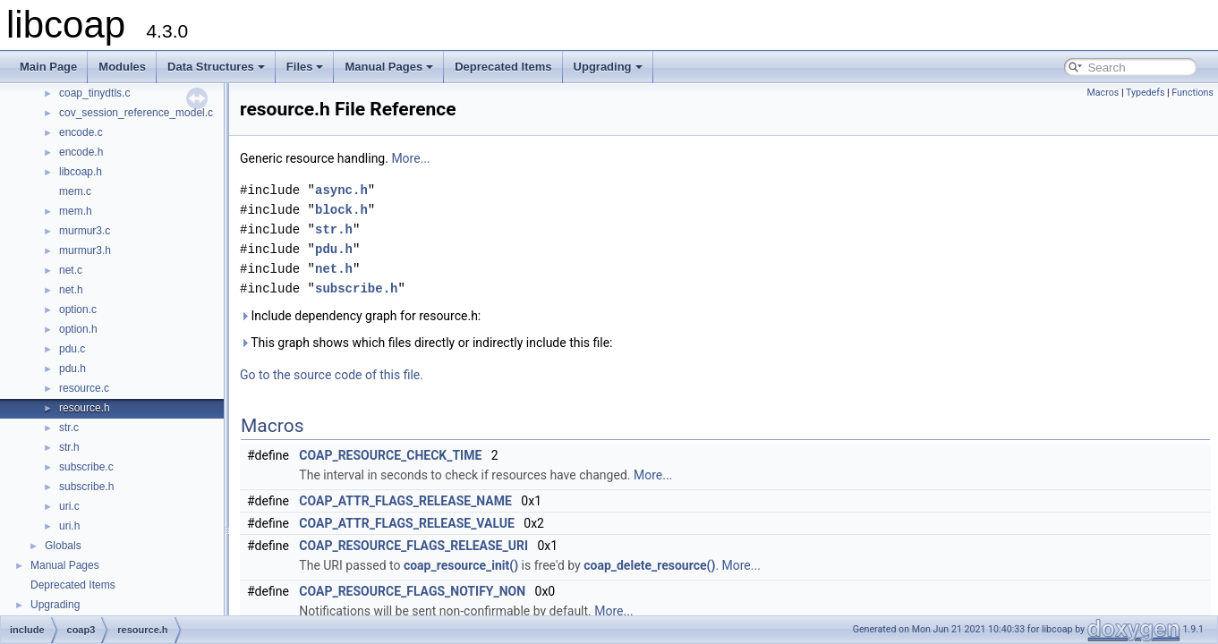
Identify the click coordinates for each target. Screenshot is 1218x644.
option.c (78, 309)
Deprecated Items (503, 66)
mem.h (75, 211)
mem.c (75, 191)
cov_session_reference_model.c (136, 112)
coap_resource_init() (461, 565)
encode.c (81, 132)
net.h (71, 290)
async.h (341, 190)
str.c (69, 427)
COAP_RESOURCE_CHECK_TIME (390, 455)
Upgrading (608, 66)
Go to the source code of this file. (331, 375)
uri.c (69, 506)
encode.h (81, 152)
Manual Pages (389, 66)
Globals (63, 545)
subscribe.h (86, 486)
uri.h (69, 526)
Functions (1192, 92)
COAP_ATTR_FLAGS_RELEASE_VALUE (407, 523)
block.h (341, 209)
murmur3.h (85, 250)
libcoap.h (80, 171)
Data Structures (216, 66)
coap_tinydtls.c (94, 93)
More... (410, 158)
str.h (69, 447)
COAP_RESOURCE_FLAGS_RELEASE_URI (413, 545)
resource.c (84, 388)
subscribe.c (86, 467)
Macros (1102, 92)
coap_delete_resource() (649, 565)
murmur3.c (84, 231)
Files (305, 66)
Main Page (48, 66)
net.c (70, 270)
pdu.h (72, 368)
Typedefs (1145, 92)
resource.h (84, 408)
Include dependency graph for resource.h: (360, 316)
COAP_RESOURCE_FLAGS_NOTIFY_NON (412, 591)
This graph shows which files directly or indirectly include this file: (426, 342)
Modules (122, 66)
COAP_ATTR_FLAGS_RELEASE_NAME (405, 501)
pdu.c (72, 349)
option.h (78, 329)
